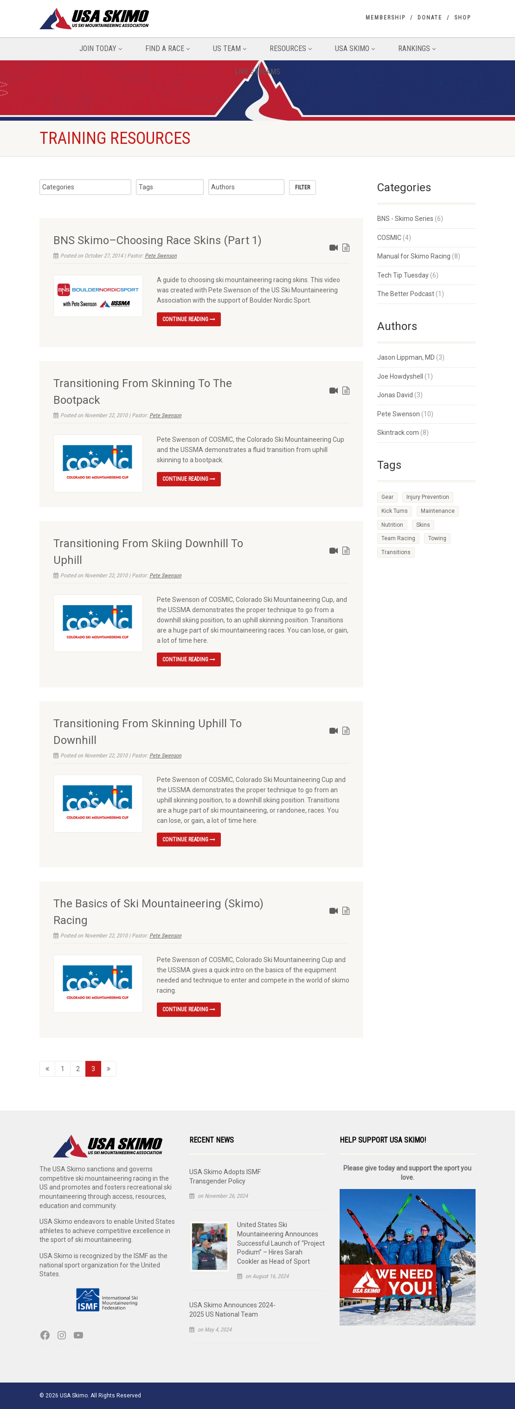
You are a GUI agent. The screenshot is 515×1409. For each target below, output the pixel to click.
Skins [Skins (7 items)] (423, 525)
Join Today (100, 48)
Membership (386, 17)
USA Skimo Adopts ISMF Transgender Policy (225, 1176)
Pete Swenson (161, 255)
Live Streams (257, 71)
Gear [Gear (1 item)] (387, 497)
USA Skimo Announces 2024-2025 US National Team (232, 1309)
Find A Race (167, 48)
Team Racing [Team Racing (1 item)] (398, 538)
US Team (229, 48)
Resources (291, 48)
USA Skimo (355, 48)
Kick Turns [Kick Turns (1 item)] (394, 511)
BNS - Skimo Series (405, 218)
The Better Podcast (405, 293)
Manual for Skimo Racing (414, 256)
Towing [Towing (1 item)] (437, 538)
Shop (462, 17)
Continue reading (188, 319)
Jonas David (395, 395)
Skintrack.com (398, 432)
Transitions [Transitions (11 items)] (396, 552)
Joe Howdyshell (400, 376)
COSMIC (389, 237)
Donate (430, 17)
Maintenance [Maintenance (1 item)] (438, 511)
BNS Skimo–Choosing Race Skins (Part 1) (157, 240)
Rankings (417, 48)
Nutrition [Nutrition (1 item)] (392, 525)
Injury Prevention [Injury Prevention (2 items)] (427, 497)
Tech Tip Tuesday (403, 275)
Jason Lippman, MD (406, 357)
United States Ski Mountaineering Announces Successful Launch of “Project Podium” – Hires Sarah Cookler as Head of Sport (281, 1243)
